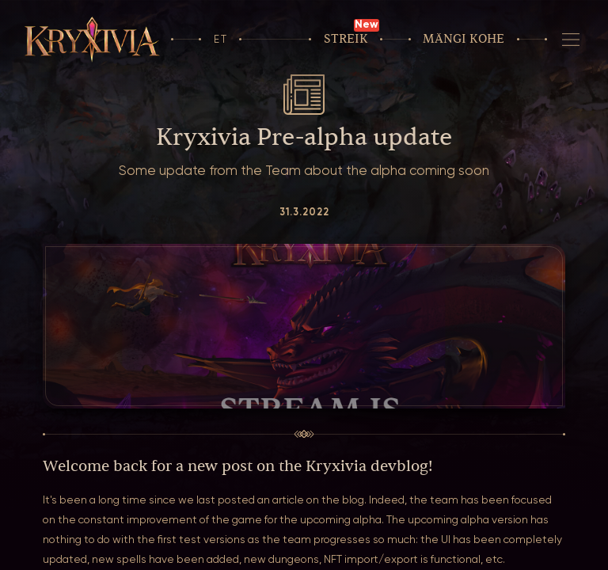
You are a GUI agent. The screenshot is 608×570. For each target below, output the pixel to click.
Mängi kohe (463, 39)
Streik (346, 39)
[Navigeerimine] (571, 39)
